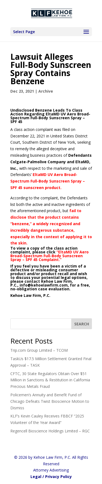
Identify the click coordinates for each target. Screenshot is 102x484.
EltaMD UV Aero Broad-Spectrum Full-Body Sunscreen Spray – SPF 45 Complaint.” (49, 255)
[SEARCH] (81, 323)
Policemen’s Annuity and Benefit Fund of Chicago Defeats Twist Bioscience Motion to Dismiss (49, 401)
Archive (45, 91)
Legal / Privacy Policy (51, 476)
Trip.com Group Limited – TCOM (39, 350)
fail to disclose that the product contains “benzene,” (45, 217)
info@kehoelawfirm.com (44, 285)
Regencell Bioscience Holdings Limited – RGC (50, 430)
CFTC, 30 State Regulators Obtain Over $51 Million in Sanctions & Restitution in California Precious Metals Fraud (50, 380)
